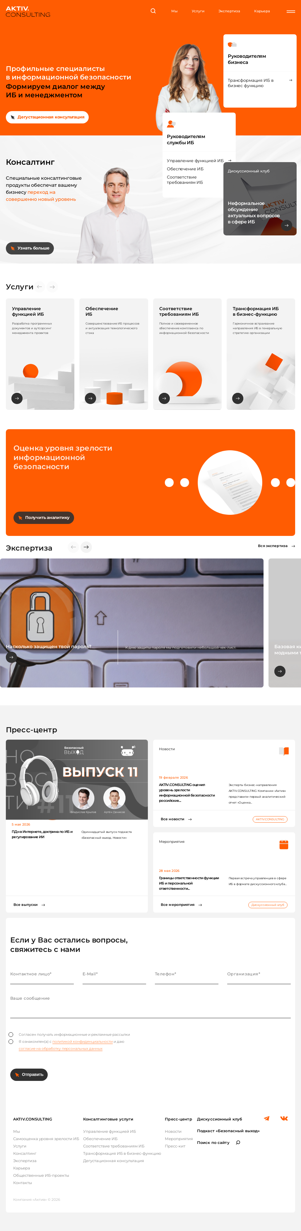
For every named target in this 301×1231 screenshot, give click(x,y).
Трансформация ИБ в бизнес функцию (250, 83)
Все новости (172, 819)
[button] (86, 547)
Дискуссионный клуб (268, 905)
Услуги (198, 11)
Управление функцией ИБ (195, 160)
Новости (173, 1131)
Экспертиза (229, 11)
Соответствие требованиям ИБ (185, 179)
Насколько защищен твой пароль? (48, 646)
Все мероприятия (177, 904)
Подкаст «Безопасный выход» (228, 1130)
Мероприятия (179, 1138)
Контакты (22, 1182)
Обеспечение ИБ (185, 169)
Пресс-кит (175, 1146)
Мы (174, 11)
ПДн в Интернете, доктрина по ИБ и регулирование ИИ (42, 834)
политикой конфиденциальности (82, 1041)
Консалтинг (24, 1153)
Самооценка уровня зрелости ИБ (46, 1138)
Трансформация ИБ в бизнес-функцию (122, 1153)
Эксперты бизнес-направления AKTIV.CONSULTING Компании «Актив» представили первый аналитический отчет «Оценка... (257, 793)
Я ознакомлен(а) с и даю (66, 1045)
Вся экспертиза (273, 546)
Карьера (262, 11)
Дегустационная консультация (51, 117)
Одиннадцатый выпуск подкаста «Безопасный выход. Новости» (106, 835)
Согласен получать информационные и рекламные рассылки (69, 1034)
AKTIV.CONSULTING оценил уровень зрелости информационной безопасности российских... (187, 792)
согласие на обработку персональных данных (60, 1048)
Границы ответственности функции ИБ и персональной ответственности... (189, 883)
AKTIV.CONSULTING (270, 819)
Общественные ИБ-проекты (41, 1175)
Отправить (32, 1074)
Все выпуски (25, 904)
